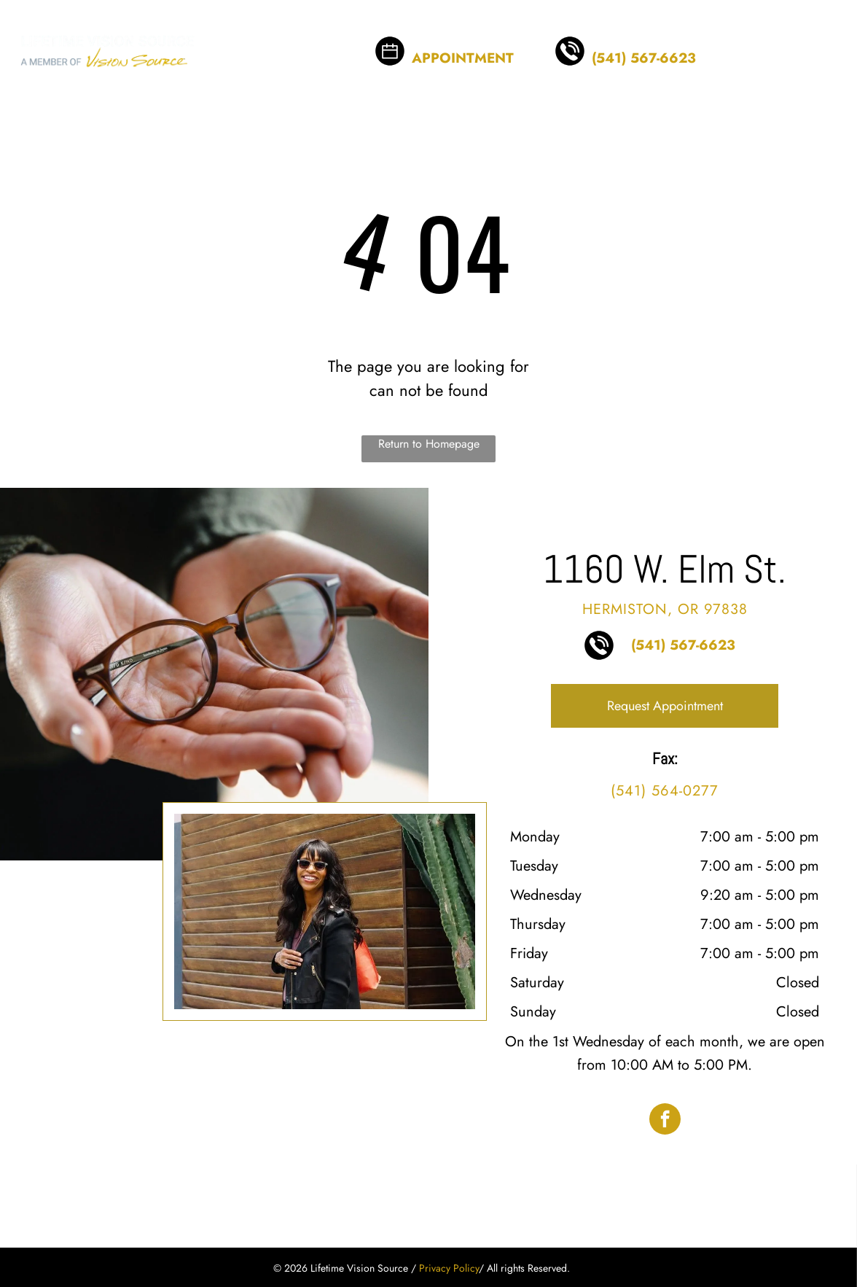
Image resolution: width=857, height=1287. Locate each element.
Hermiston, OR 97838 (665, 609)
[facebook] (665, 1120)
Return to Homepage (429, 443)
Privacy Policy (449, 1268)
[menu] (825, 41)
